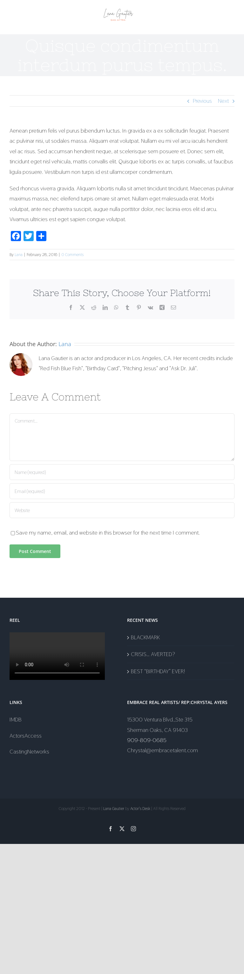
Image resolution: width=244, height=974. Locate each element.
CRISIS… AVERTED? (153, 654)
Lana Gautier (113, 808)
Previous (202, 100)
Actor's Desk (140, 808)
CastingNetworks (29, 751)
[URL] (122, 510)
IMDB (16, 719)
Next (223, 100)
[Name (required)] (122, 472)
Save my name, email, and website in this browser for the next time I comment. (108, 532)
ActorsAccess (26, 735)
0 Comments (72, 254)
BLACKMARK (145, 637)
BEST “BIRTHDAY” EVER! (158, 671)
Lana (19, 254)
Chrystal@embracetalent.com (162, 750)
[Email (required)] (122, 491)
